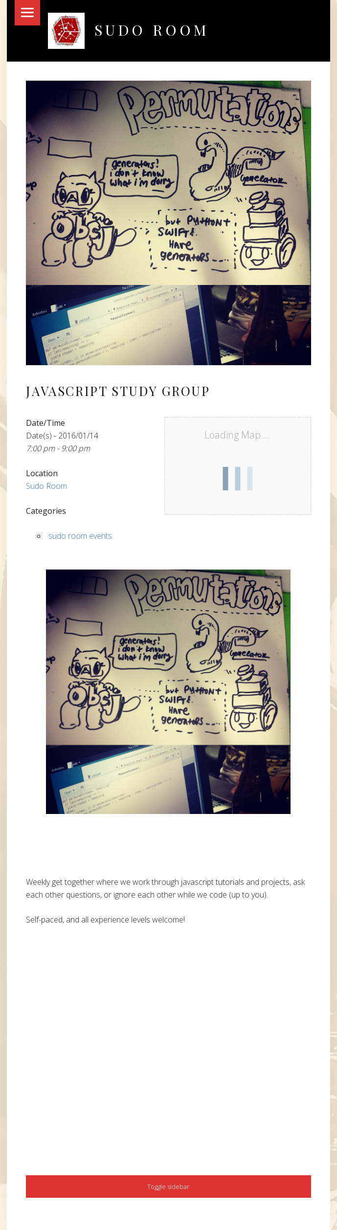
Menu (27, 12)
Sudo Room (151, 30)
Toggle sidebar (168, 1186)
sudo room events (80, 535)
